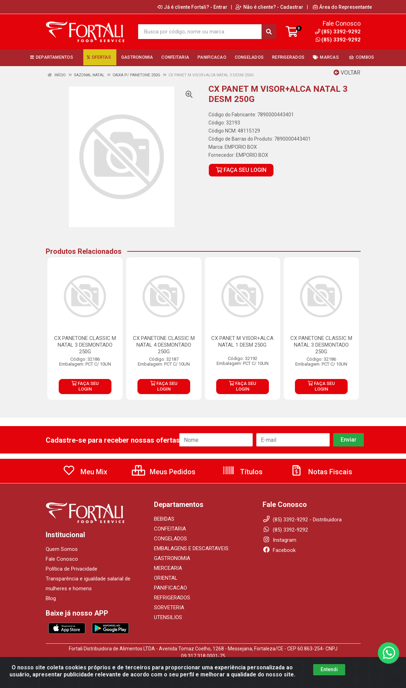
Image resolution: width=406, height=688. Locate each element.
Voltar (347, 72)
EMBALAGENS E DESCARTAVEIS (191, 548)
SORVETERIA (169, 607)
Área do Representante (342, 7)
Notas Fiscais (321, 472)
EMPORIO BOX (241, 147)
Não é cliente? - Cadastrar (269, 7)
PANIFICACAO (170, 588)
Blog (51, 598)
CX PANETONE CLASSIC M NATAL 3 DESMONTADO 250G (85, 345)
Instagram (279, 540)
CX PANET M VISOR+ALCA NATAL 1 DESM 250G (242, 341)
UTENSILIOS (168, 617)
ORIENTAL (166, 578)
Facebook (279, 550)
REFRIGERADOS (172, 597)
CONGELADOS (170, 538)
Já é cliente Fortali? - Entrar (192, 7)
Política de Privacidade (71, 569)
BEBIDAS (164, 519)
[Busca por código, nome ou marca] (200, 31)
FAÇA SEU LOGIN (241, 170)
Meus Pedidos (163, 472)
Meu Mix (85, 472)
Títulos (242, 472)
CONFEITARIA (170, 529)
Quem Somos (62, 549)
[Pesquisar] (269, 31)
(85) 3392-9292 (338, 40)
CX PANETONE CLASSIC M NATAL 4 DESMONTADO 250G (164, 345)
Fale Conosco (62, 559)
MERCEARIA (168, 568)
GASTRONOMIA (172, 558)
